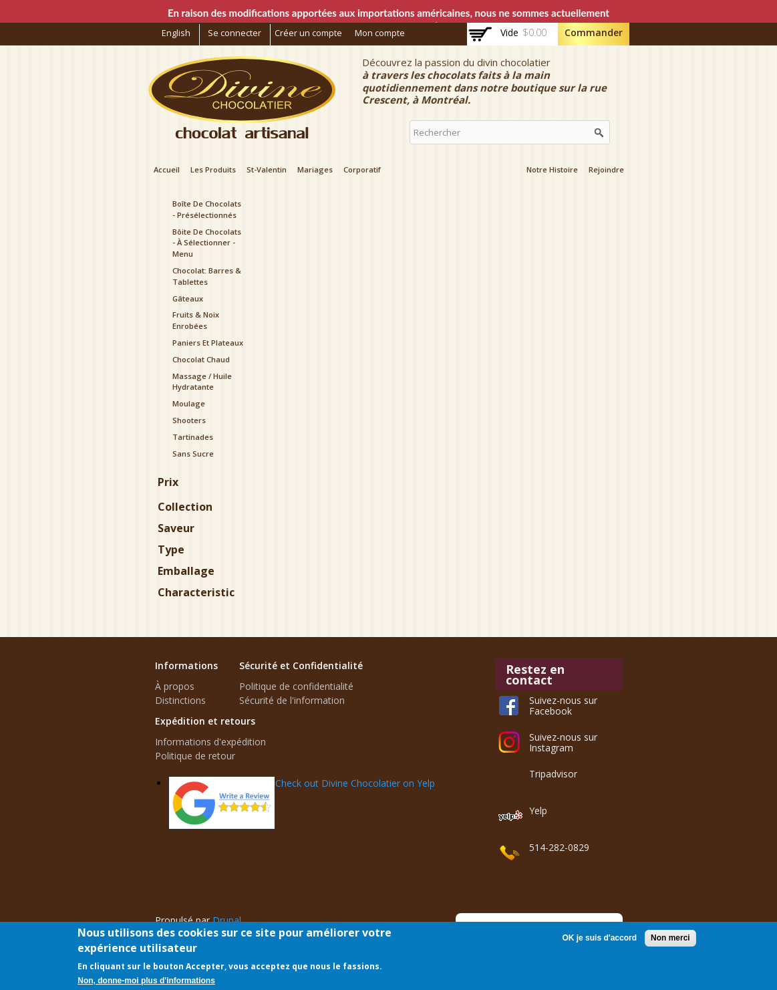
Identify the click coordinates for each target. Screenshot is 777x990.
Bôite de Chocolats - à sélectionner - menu (206, 243)
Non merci (670, 938)
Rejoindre (606, 169)
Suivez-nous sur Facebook (563, 705)
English (176, 33)
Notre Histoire (552, 169)
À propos (174, 686)
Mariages (315, 169)
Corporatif (362, 169)
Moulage (188, 403)
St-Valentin (267, 169)
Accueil (167, 169)
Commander (594, 32)
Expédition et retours (205, 721)
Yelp (538, 810)
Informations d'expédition (210, 741)
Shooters (189, 420)
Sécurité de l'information (292, 700)
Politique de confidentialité (296, 686)
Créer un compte (308, 33)
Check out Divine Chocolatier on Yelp (355, 783)
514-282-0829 (559, 847)
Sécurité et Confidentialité (301, 665)
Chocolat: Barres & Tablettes (206, 276)
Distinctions (180, 700)
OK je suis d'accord (599, 938)
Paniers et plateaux (207, 343)
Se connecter (234, 33)
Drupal (226, 920)
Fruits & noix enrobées (195, 320)
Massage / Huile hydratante (202, 381)
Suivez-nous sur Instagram (563, 742)
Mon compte (380, 33)
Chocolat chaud (201, 359)
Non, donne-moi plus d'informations (146, 980)
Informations (186, 665)
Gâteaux (187, 298)
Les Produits (213, 169)
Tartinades (192, 437)
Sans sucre (193, 454)
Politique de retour (195, 755)
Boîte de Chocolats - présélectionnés (206, 209)
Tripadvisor (553, 773)
